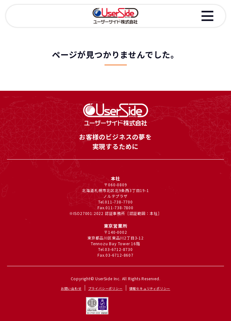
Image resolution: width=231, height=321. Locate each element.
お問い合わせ (71, 288)
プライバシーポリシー (105, 288)
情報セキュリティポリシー (149, 288)
